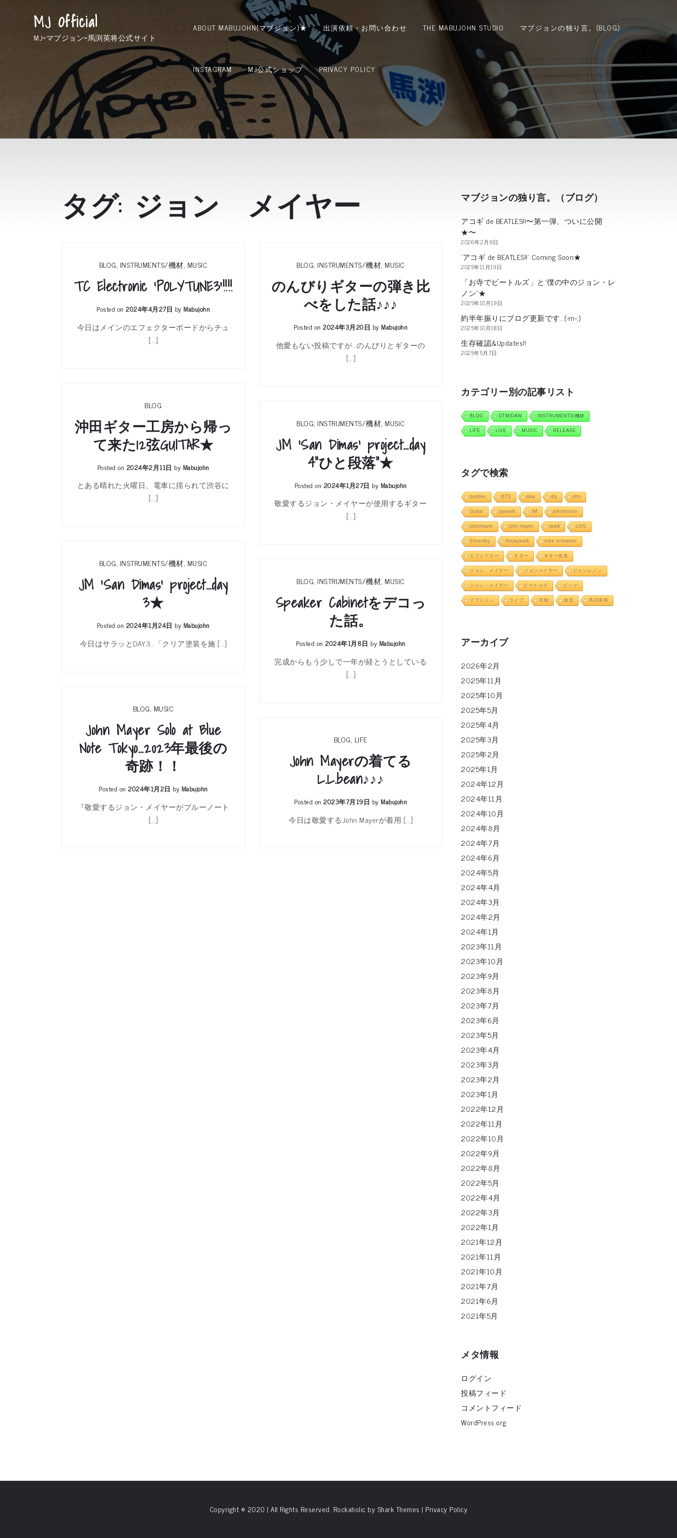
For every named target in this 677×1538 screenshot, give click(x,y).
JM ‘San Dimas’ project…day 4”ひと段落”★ (350, 454)
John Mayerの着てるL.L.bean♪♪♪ (351, 770)
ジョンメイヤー (541, 570)
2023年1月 (480, 1094)
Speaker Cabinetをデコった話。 (351, 612)
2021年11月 (481, 1256)
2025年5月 (480, 710)
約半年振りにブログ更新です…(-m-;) (520, 318)
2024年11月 (481, 798)
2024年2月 (481, 917)
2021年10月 (481, 1271)
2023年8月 (480, 990)
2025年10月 (482, 695)
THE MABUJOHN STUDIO (463, 27)
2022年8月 (481, 1168)
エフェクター (484, 555)
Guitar (477, 511)
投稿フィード (484, 1393)
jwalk (555, 526)
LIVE (501, 430)
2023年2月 (480, 1079)
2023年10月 (482, 961)
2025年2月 (480, 754)
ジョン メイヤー (489, 570)
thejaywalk (518, 540)
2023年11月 (481, 946)
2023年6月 (480, 1020)
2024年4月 (481, 887)
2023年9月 (480, 976)
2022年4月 (481, 1197)
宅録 (544, 600)
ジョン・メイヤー (489, 585)
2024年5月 (480, 872)
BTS (506, 496)
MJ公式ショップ (275, 69)
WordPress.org (484, 1422)
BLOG (107, 265)
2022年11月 (481, 1123)
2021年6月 (480, 1301)
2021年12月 (481, 1242)
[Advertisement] (338, 159)
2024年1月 (480, 931)
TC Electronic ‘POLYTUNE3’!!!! (153, 286)
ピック (570, 585)
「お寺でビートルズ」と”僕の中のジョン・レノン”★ (538, 287)
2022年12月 (482, 1109)
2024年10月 (482, 813)
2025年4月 (480, 724)
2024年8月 (481, 828)
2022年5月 (480, 1182)
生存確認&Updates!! (493, 343)
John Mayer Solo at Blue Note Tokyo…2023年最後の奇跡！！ (153, 748)
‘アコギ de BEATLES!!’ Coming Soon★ (521, 257)
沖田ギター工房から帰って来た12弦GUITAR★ (153, 436)
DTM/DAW (510, 415)
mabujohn (196, 308)
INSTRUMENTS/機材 (152, 265)
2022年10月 (482, 1138)
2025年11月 (481, 680)
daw (531, 496)
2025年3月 (480, 739)
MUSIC (197, 265)
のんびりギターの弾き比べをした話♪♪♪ (351, 295)
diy (554, 496)
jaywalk (507, 511)
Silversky (480, 540)
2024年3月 (480, 902)
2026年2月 (480, 665)
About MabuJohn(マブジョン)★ (250, 27)
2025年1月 (479, 769)
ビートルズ (536, 585)
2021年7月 (480, 1286)
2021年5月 (479, 1315)
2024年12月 (482, 784)
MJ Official (66, 22)
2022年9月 (480, 1153)
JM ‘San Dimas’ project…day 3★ (153, 594)
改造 (569, 600)
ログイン (476, 1378)
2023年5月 (480, 1035)
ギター (521, 555)
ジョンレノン (587, 570)
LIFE (361, 739)
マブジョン (482, 600)
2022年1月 (480, 1227)
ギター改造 (556, 555)
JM (534, 511)
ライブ (516, 600)
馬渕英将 (598, 600)
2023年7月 (480, 1005)
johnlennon (565, 511)
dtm (577, 496)
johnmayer (481, 526)
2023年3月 (480, 1064)
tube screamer (560, 540)
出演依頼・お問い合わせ (365, 27)
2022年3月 (480, 1212)
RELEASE (564, 430)
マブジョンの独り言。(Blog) (570, 27)
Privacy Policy (347, 69)
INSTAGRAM (212, 69)
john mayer (520, 526)
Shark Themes (399, 1509)
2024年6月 (480, 857)
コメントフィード (491, 1407)
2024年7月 (480, 843)
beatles (478, 496)
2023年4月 (480, 1049)
